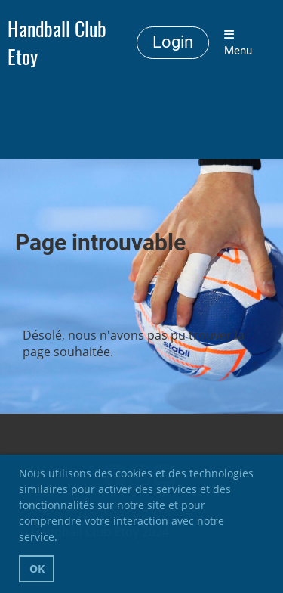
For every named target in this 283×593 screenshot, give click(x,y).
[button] (62, 539)
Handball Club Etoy (57, 43)
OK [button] (37, 568)
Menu (238, 43)
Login (172, 42)
